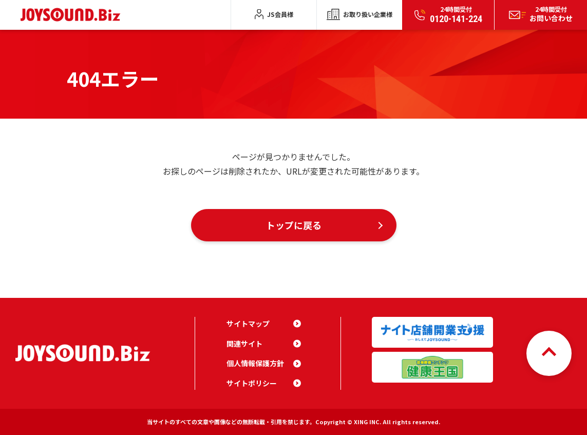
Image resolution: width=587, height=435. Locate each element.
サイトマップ (248, 323)
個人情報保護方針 (255, 363)
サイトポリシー (251, 383)
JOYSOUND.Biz (73, 15)
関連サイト (244, 343)
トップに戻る (293, 225)
